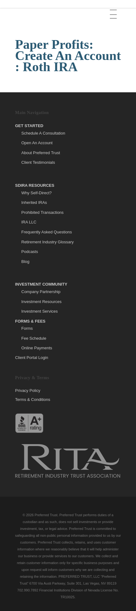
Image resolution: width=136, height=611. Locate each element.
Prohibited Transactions (42, 212)
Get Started (29, 125)
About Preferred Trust (40, 152)
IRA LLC (28, 222)
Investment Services (39, 311)
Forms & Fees (30, 321)
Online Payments (36, 348)
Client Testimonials (38, 162)
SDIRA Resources (34, 185)
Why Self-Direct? (36, 193)
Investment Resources (41, 301)
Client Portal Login (31, 357)
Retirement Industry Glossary (47, 242)
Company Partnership (41, 291)
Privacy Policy (27, 390)
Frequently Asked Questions (46, 232)
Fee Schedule (33, 338)
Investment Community (41, 284)
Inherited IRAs (34, 202)
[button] (114, 10)
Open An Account (37, 142)
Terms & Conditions (32, 399)
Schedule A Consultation (43, 133)
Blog (25, 261)
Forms (27, 328)
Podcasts (29, 251)
